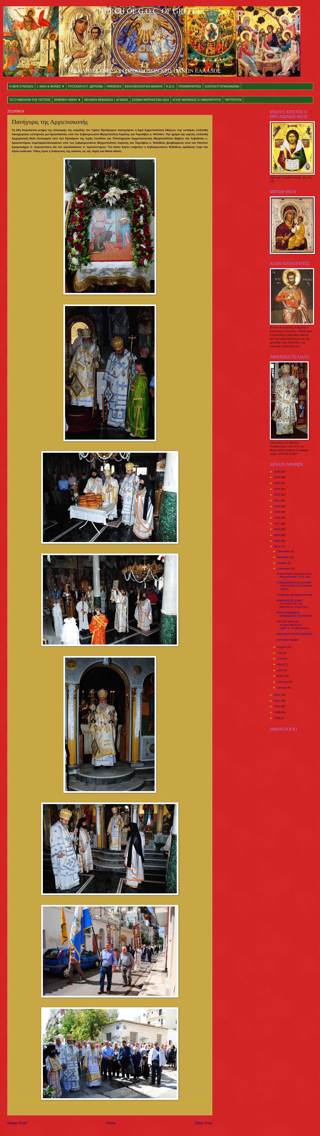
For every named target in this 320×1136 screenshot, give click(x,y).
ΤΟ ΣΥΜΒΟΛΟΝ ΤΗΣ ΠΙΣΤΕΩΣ (30, 99)
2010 (277, 706)
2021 (277, 500)
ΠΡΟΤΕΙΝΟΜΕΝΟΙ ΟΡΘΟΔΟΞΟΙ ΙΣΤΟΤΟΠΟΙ (293, 614)
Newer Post (17, 1123)
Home (111, 1123)
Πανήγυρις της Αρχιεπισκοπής (294, 594)
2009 (277, 712)
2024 (277, 483)
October (282, 563)
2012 (277, 694)
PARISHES (114, 86)
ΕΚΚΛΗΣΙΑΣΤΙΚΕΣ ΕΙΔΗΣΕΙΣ (294, 633)
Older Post (203, 1123)
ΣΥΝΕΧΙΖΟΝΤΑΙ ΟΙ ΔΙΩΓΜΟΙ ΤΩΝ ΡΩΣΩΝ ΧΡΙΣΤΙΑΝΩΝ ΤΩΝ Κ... (294, 586)
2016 (277, 529)
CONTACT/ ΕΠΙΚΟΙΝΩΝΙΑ (222, 86)
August (281, 647)
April (280, 670)
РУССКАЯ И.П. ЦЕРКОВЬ (85, 86)
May (280, 664)
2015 (277, 535)
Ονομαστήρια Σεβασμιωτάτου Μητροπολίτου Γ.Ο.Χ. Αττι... (294, 575)
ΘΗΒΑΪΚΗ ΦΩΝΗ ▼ (67, 99)
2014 (277, 540)
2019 (277, 511)
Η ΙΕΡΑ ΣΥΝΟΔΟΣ (21, 86)
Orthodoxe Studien (287, 639)
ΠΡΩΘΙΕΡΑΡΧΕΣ (189, 86)
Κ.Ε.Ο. (170, 86)
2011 (277, 700)
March (281, 675)
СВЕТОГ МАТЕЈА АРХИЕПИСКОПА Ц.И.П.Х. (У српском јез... (293, 625)
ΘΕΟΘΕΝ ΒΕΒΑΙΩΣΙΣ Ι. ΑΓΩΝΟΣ (106, 99)
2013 (277, 546)
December (283, 551)
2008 (277, 718)
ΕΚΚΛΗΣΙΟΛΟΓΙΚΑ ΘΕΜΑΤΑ (144, 86)
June (280, 658)
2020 (277, 506)
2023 (277, 488)
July (280, 652)
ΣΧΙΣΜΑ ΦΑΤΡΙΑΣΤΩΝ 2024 (150, 99)
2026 (277, 471)
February (283, 681)
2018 (277, 517)
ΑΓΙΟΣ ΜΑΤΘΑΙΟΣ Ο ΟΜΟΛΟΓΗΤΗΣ (196, 99)
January (282, 687)
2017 (277, 523)
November (283, 557)
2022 (277, 494)
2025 (277, 477)
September (284, 568)
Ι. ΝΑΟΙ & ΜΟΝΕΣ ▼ (50, 86)
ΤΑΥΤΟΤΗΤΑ (233, 99)
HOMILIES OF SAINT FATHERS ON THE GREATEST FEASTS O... (293, 604)
